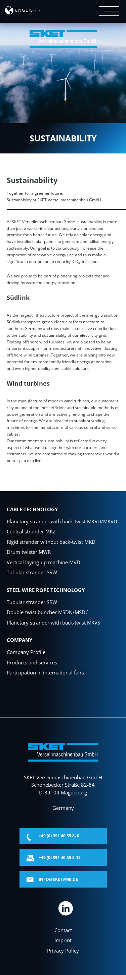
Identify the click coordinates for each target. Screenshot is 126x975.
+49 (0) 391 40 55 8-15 (60, 857)
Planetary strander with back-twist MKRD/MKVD (62, 521)
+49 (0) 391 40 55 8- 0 (59, 836)
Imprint (63, 940)
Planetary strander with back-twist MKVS (53, 622)
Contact (63, 930)
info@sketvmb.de (58, 879)
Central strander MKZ (31, 531)
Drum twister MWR (29, 551)
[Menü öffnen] (109, 11)
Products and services (32, 662)
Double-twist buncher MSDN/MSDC (47, 612)
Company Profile (26, 652)
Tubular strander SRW (32, 572)
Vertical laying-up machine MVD (43, 562)
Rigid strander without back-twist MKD (51, 541)
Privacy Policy (63, 950)
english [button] (26, 10)
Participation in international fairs (45, 672)
